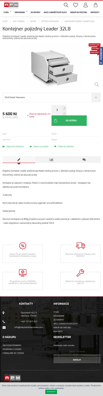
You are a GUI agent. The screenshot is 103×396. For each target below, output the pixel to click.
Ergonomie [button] (21, 12)
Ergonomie (59, 308)
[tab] (19, 151)
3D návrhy (35, 12)
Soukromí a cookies (12, 342)
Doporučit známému (13, 139)
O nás (56, 304)
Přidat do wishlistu (67, 139)
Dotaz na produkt (40, 139)
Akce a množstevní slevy (55, 12)
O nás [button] (7, 12)
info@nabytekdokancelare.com (28, 320)
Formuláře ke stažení (13, 345)
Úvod (5, 21)
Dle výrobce (19, 21)
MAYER (33, 21)
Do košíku (80, 113)
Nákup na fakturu (78, 12)
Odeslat (77, 352)
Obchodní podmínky (12, 338)
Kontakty (95, 12)
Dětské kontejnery (50, 21)
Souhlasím (51, 392)
